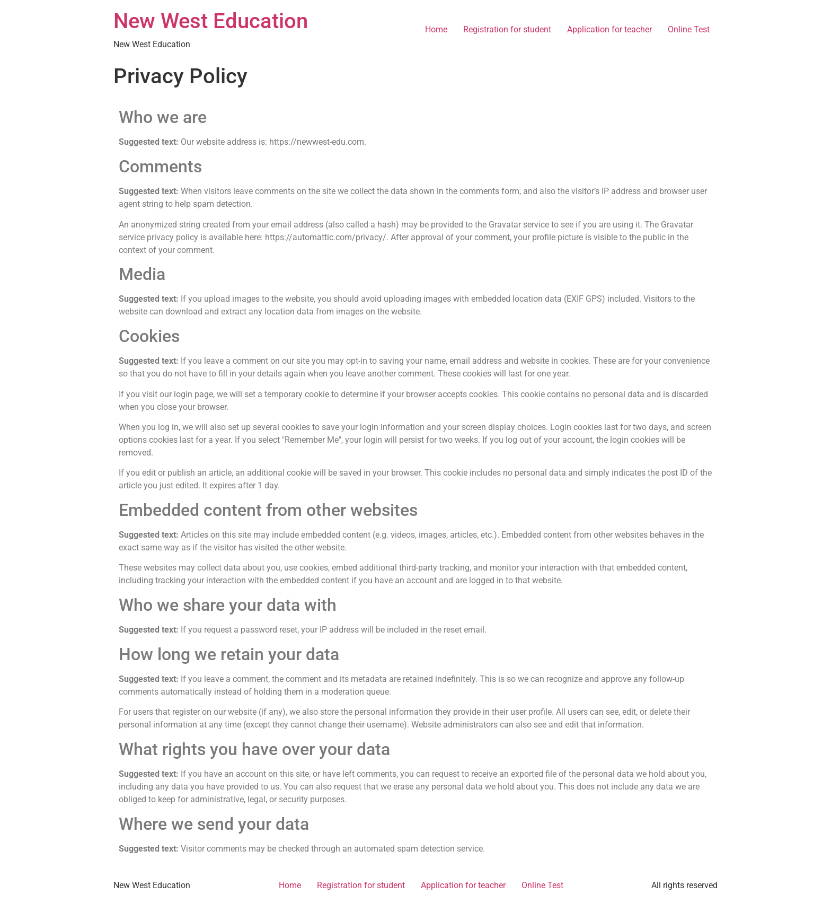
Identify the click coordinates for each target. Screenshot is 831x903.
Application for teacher (609, 29)
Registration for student (507, 29)
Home (436, 29)
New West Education (210, 20)
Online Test (689, 29)
